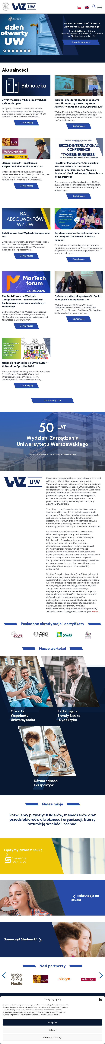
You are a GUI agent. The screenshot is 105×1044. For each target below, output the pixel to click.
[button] (101, 999)
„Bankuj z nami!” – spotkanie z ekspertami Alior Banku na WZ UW (22, 164)
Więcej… (96, 611)
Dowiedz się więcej (81, 42)
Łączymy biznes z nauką (23, 850)
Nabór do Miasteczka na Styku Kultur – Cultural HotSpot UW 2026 (25, 364)
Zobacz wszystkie (52, 400)
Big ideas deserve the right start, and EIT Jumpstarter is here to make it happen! (77, 236)
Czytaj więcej (26, 122)
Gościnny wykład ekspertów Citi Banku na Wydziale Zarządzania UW (78, 298)
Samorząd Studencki (23, 939)
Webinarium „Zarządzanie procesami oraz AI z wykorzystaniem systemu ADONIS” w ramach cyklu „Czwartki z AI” (79, 103)
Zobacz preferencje (52, 1037)
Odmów (52, 1030)
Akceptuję (52, 1022)
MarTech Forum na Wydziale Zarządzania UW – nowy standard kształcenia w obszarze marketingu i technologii (23, 301)
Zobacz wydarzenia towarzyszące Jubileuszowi (52, 454)
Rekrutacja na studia (85, 898)
